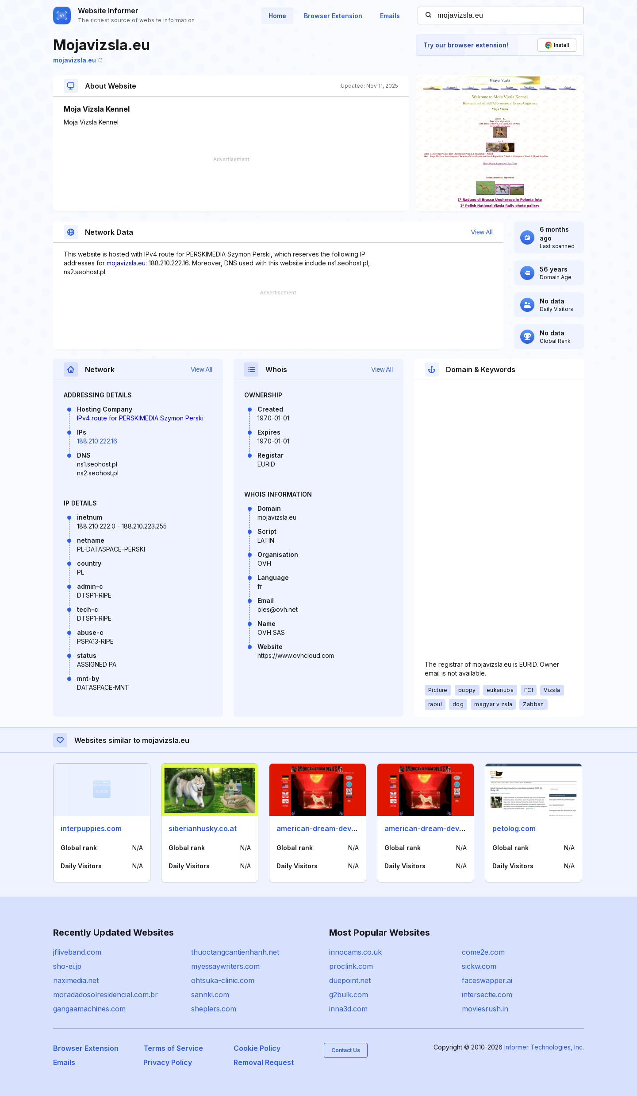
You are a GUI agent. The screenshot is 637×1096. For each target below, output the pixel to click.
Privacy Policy (167, 1062)
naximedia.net (76, 980)
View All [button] (482, 232)
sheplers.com (213, 1008)
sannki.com (210, 994)
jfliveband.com (77, 952)
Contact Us (345, 1050)
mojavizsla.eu (78, 60)
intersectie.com (487, 994)
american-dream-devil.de (320, 828)
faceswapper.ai (487, 980)
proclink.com (351, 966)
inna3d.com (348, 1008)
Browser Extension (333, 15)
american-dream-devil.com (432, 828)
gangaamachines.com (89, 1008)
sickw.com (479, 966)
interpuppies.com (91, 828)
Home (277, 15)
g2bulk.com (348, 994)
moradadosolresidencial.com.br (105, 994)
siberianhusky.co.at (203, 828)
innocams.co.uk (355, 952)
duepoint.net (350, 980)
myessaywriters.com (225, 966)
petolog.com (514, 828)
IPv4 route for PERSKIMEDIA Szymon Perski (140, 418)
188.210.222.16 (97, 441)
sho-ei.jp (67, 966)
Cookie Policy (257, 1048)
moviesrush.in (485, 1008)
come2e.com (483, 952)
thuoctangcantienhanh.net (235, 952)
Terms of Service (173, 1048)
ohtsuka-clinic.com (222, 980)
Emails (390, 15)
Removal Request (264, 1062)
